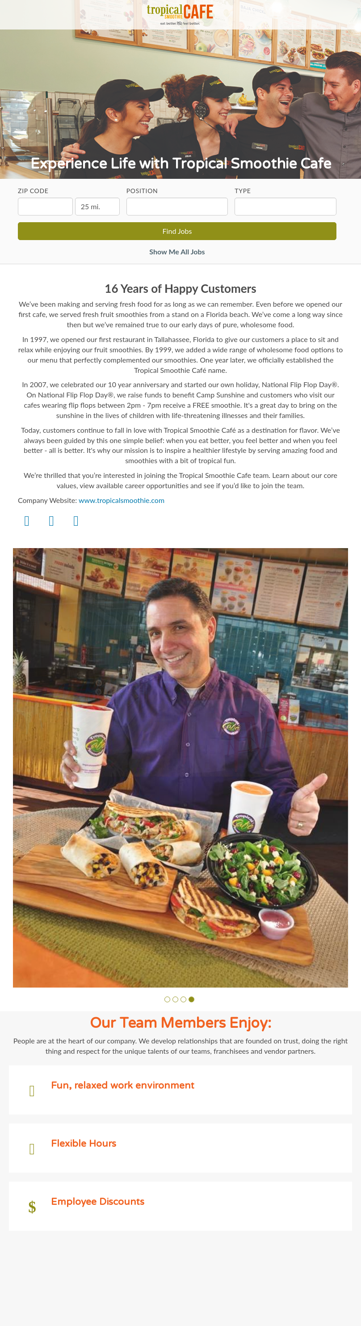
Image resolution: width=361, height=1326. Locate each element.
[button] (167, 999)
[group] (180, 768)
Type (243, 190)
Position (142, 190)
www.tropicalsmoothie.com (121, 500)
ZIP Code (33, 190)
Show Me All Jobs (177, 251)
